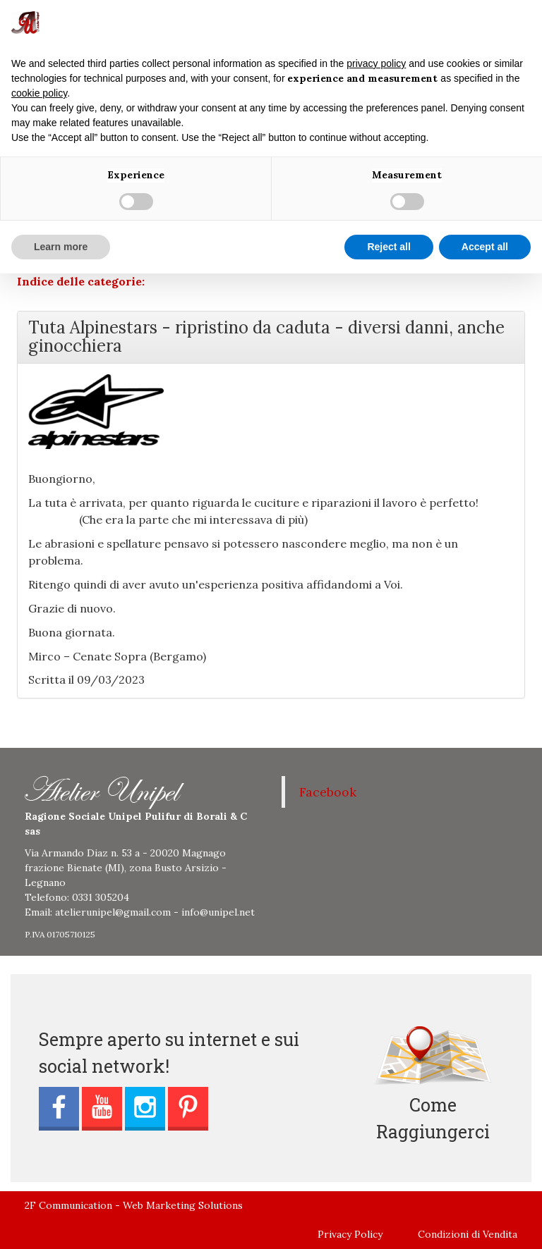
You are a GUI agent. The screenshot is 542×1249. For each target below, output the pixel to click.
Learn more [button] (61, 246)
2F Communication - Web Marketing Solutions (134, 1205)
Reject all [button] (388, 246)
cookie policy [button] (39, 93)
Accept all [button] (485, 246)
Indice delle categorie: (81, 281)
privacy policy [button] (376, 63)
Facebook (327, 792)
